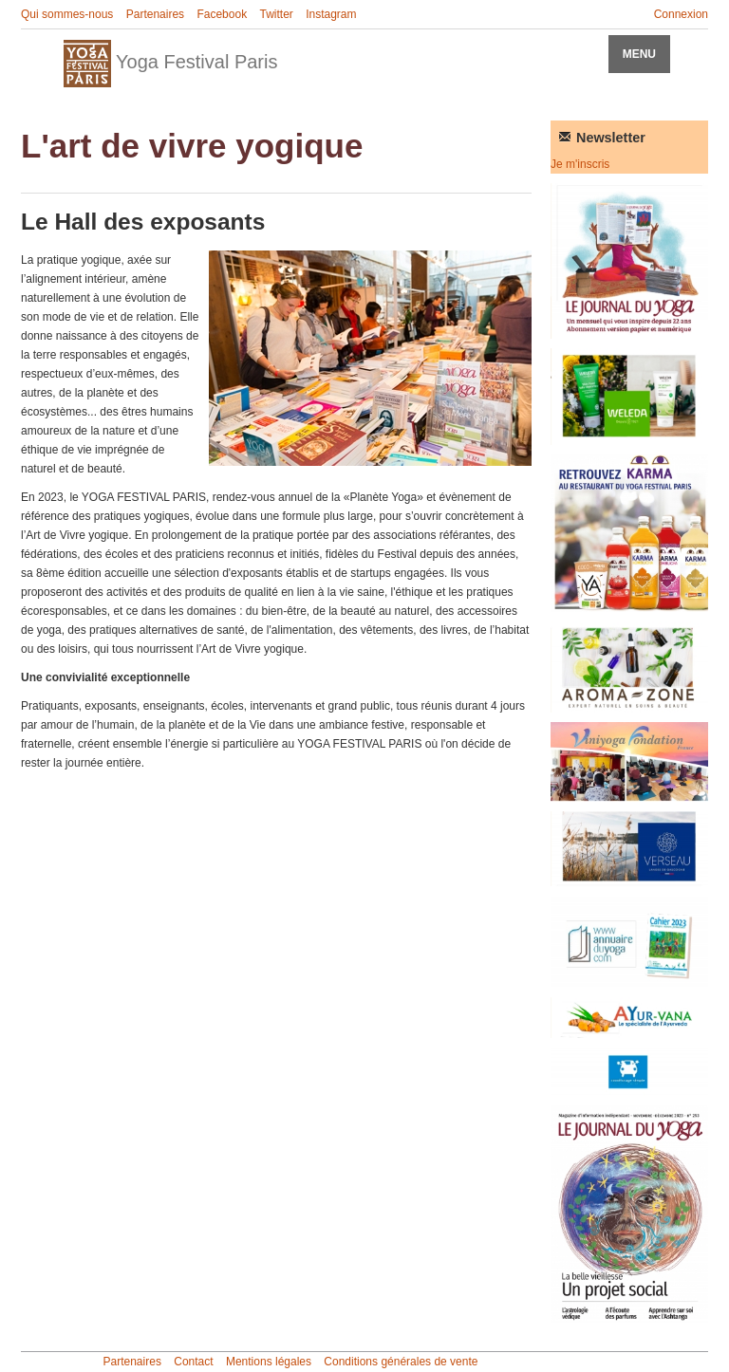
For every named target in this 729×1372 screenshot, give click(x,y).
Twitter (275, 14)
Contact (193, 1361)
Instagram (331, 14)
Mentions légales (268, 1361)
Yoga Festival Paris (170, 63)
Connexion (681, 14)
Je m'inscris (580, 164)
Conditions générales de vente (400, 1361)
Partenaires (155, 14)
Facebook (221, 14)
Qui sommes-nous (67, 14)
